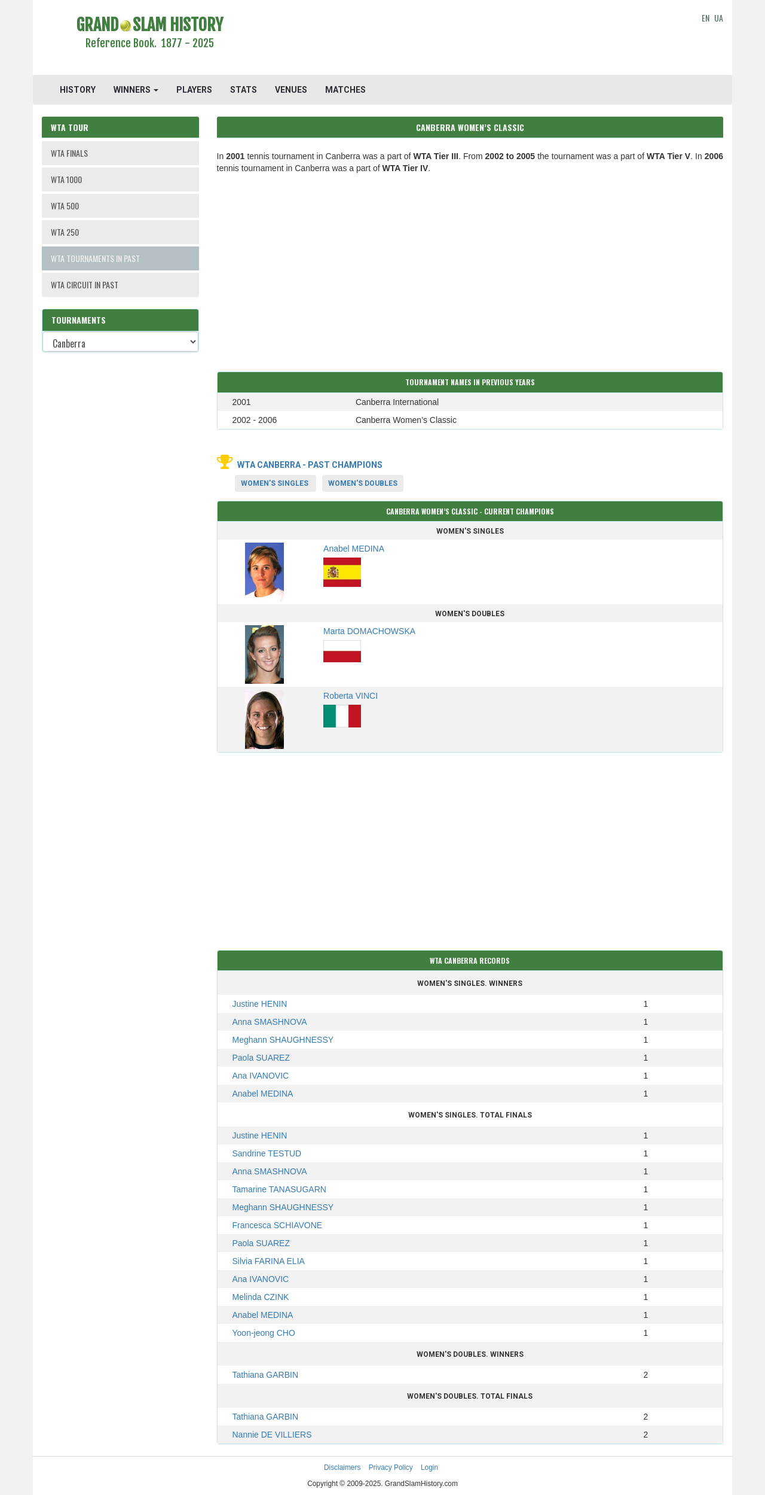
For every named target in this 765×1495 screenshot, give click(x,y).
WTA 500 (65, 205)
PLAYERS (194, 90)
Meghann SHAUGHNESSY (283, 1040)
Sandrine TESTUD (267, 1153)
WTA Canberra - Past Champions (309, 465)
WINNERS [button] (136, 90)
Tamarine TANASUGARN (279, 1189)
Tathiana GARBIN (265, 1375)
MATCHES (345, 90)
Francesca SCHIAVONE (277, 1225)
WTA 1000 (66, 179)
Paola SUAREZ (261, 1057)
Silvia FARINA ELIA (268, 1261)
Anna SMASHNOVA (269, 1022)
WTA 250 (65, 232)
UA (718, 17)
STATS (243, 90)
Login (429, 1467)
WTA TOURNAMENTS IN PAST (95, 258)
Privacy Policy (391, 1467)
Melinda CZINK (260, 1297)
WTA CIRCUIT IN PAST (84, 284)
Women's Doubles (362, 483)
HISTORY (78, 90)
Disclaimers (342, 1467)
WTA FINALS (69, 153)
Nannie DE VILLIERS (272, 1434)
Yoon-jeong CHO (263, 1333)
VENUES (291, 90)
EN (705, 17)
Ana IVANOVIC (260, 1075)
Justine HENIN (259, 1004)
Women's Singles (274, 483)
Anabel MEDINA (262, 1093)
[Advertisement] (470, 39)
